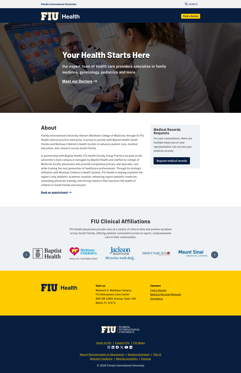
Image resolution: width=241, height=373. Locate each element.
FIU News (139, 343)
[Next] (214, 254)
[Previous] (26, 254)
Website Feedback (101, 358)
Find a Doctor (190, 16)
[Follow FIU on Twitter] (122, 347)
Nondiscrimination (139, 354)
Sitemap (146, 358)
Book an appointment (54, 192)
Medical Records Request (165, 294)
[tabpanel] (47, 253)
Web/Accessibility (127, 358)
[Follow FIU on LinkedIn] (114, 347)
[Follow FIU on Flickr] (131, 347)
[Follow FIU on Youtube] (127, 347)
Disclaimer (156, 298)
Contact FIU (122, 343)
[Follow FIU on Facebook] (118, 347)
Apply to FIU (103, 343)
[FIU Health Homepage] (60, 16)
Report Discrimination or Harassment (102, 354)
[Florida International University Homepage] (58, 4)
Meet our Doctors (77, 81)
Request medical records (172, 160)
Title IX (157, 354)
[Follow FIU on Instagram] (109, 347)
